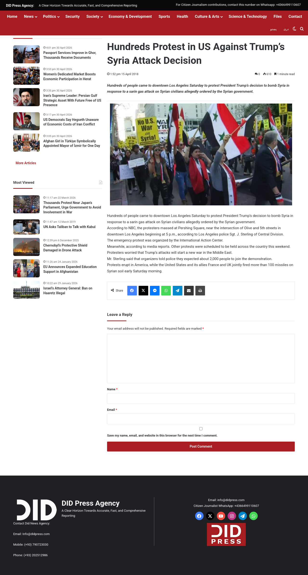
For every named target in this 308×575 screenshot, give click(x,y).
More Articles (26, 163)
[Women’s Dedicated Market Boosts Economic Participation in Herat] (26, 76)
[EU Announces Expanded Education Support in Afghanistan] (26, 268)
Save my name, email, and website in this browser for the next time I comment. (162, 435)
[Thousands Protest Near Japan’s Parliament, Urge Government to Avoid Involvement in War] (26, 204)
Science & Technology (248, 16)
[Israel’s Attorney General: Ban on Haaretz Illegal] (26, 290)
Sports (164, 16)
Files (278, 16)
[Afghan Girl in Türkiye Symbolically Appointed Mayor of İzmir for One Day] (26, 143)
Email (112, 410)
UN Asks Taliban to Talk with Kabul (69, 227)
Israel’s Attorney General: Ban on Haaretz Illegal (67, 290)
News (29, 16)
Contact (295, 16)
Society (92, 16)
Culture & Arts (207, 16)
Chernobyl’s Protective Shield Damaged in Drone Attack (65, 247)
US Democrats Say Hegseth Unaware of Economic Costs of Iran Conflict (71, 122)
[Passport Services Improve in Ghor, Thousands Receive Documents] (26, 54)
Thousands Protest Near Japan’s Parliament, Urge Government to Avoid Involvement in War (72, 207)
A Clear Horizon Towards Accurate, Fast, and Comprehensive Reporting (88, 5)
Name (112, 389)
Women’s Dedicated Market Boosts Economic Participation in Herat (69, 76)
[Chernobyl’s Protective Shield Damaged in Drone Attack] (26, 247)
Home (12, 16)
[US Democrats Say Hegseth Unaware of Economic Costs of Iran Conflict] (26, 121)
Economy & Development (130, 16)
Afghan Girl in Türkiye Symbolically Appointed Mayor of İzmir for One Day (71, 143)
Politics (49, 16)
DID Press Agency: (20, 5)
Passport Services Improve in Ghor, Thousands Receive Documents (69, 55)
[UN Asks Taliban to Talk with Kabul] (26, 227)
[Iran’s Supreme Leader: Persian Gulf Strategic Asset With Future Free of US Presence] (26, 97)
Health (182, 16)
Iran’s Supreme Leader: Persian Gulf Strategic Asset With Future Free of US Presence (72, 100)
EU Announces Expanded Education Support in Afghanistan (70, 269)
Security (72, 16)
